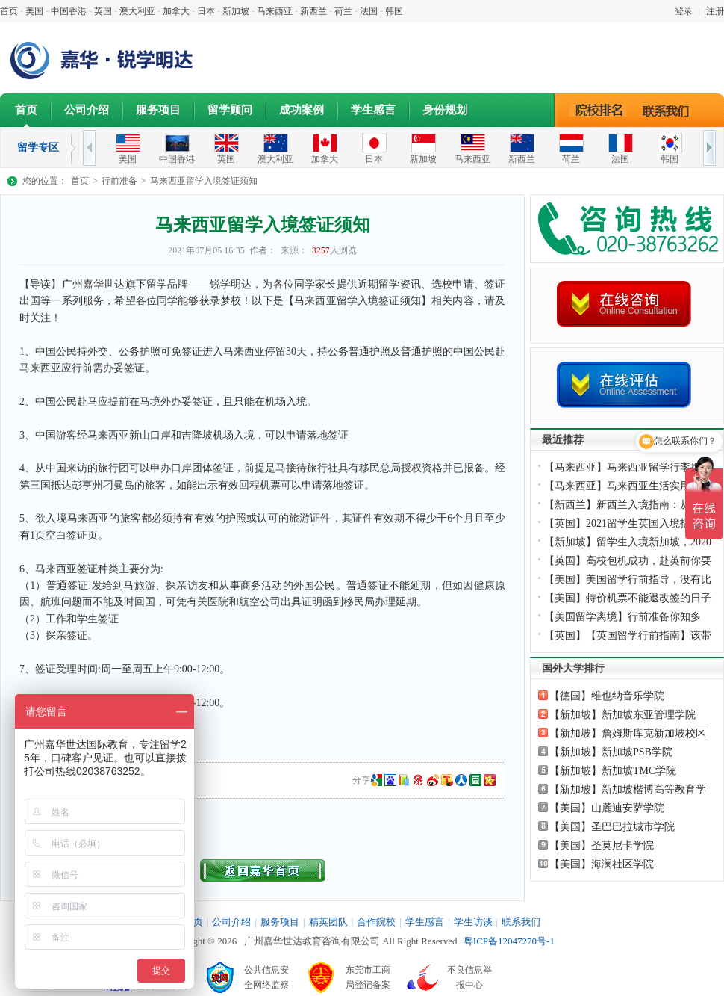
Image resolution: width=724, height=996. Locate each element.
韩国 (394, 11)
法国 (369, 11)
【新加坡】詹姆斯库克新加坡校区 (627, 733)
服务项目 (158, 110)
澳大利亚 (137, 11)
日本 (206, 11)
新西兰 (313, 11)
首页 (9, 11)
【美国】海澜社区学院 (601, 864)
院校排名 (598, 110)
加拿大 (176, 11)
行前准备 (119, 181)
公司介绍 (86, 110)
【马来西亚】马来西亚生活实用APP (627, 486)
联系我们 (669, 110)
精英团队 (328, 921)
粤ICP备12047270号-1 (509, 941)
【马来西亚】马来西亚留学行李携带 (627, 467)
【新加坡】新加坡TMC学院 (612, 770)
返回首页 (262, 870)
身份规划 (444, 110)
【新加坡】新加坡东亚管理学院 (622, 714)
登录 (684, 11)
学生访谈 (473, 921)
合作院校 (376, 921)
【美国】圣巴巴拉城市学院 (612, 826)
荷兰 (343, 11)
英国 (103, 11)
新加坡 (235, 11)
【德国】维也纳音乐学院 (606, 696)
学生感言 (373, 110)
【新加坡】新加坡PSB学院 (610, 752)
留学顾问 (229, 110)
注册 (715, 11)
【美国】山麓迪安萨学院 (606, 808)
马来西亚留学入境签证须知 (204, 181)
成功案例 (301, 110)
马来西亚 (275, 11)
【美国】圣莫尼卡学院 (601, 845)
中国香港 (69, 11)
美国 (34, 11)
